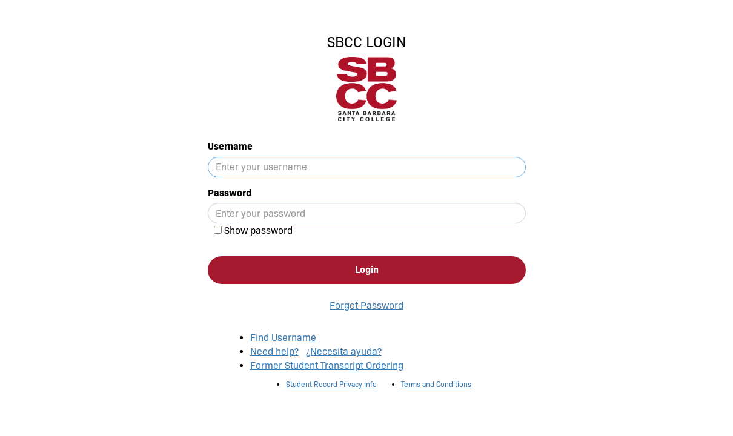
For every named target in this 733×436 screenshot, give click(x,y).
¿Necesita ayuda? (344, 351)
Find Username (283, 337)
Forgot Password (366, 305)
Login (367, 270)
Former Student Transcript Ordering (326, 365)
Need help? (274, 351)
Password (229, 193)
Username (230, 146)
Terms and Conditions (436, 384)
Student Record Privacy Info (331, 384)
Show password (258, 230)
